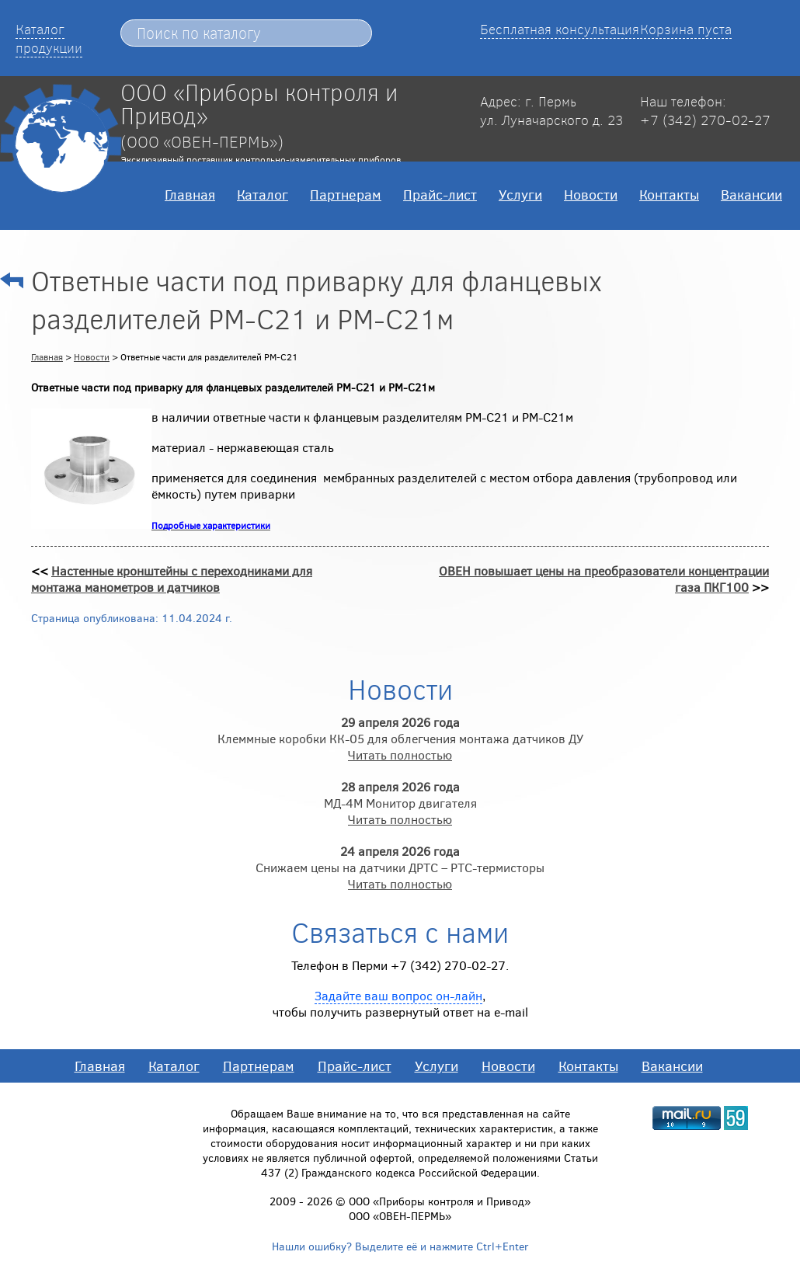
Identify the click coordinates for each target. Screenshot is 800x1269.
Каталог (262, 194)
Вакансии (751, 194)
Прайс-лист (440, 194)
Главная (190, 194)
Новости (590, 194)
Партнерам (345, 194)
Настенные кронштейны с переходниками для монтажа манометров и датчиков (171, 578)
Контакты (669, 194)
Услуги (520, 194)
